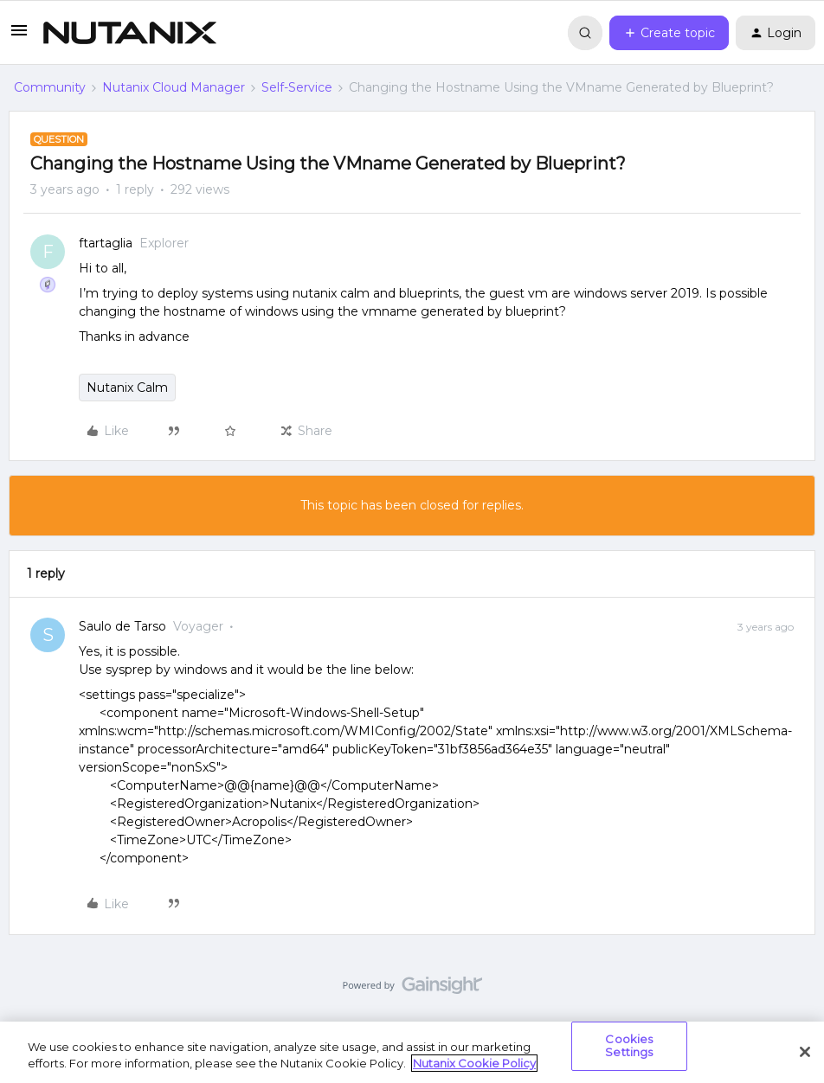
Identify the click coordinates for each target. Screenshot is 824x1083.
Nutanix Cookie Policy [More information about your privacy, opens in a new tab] (474, 1063)
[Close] (805, 1052)
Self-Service (296, 87)
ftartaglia (105, 243)
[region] (412, 1052)
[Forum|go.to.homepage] (129, 33)
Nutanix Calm (127, 387)
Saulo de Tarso (122, 626)
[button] (19, 36)
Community (50, 87)
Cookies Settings (629, 1046)
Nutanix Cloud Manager (173, 87)
